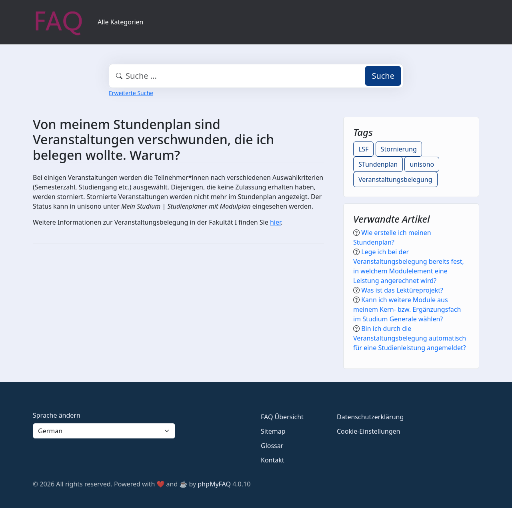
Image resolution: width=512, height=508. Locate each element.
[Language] (104, 430)
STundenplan (378, 164)
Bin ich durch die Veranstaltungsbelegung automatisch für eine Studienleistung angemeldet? (409, 338)
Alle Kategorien (121, 22)
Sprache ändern (56, 415)
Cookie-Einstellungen (368, 431)
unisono (422, 164)
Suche (383, 75)
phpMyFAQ (214, 484)
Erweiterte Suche (131, 93)
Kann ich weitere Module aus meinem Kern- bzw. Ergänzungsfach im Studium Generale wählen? (407, 309)
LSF (363, 149)
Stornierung (399, 149)
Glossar (272, 445)
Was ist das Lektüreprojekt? (402, 290)
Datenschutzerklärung (370, 416)
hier (275, 222)
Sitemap (273, 431)
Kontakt (272, 460)
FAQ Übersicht (282, 416)
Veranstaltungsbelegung (395, 179)
